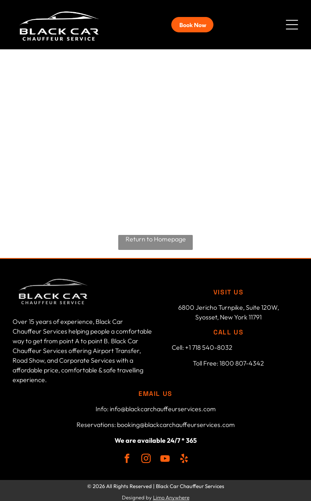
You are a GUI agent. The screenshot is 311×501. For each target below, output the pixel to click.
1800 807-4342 (241, 360)
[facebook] (127, 456)
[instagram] (146, 456)
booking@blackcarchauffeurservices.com (176, 422)
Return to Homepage (156, 236)
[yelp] (184, 456)
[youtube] (165, 456)
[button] (292, 23)
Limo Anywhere (171, 494)
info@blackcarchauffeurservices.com (163, 406)
